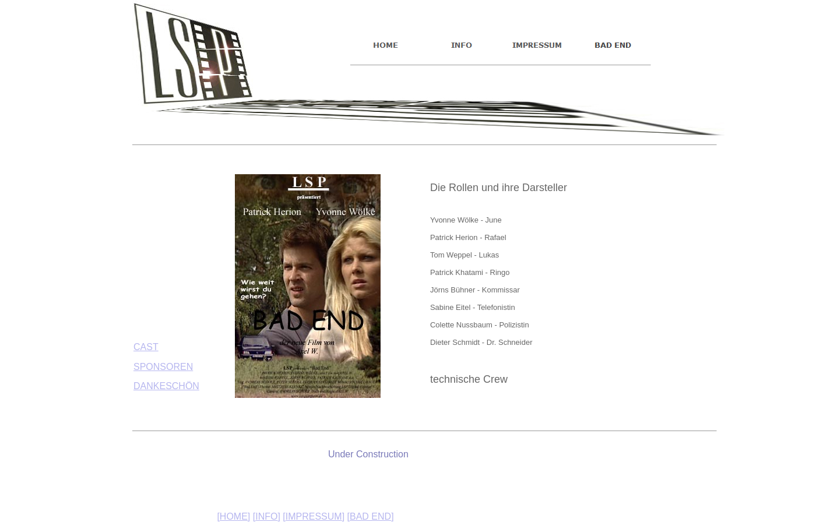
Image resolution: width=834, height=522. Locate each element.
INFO (266, 516)
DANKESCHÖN (166, 386)
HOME (234, 516)
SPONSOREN (163, 367)
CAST (146, 347)
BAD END (370, 516)
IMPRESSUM (314, 516)
